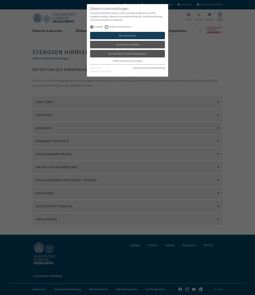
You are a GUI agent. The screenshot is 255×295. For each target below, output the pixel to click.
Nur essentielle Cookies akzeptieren (127, 53)
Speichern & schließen (127, 44)
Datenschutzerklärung (155, 67)
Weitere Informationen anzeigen (127, 60)
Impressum (138, 67)
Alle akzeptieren (127, 35)
